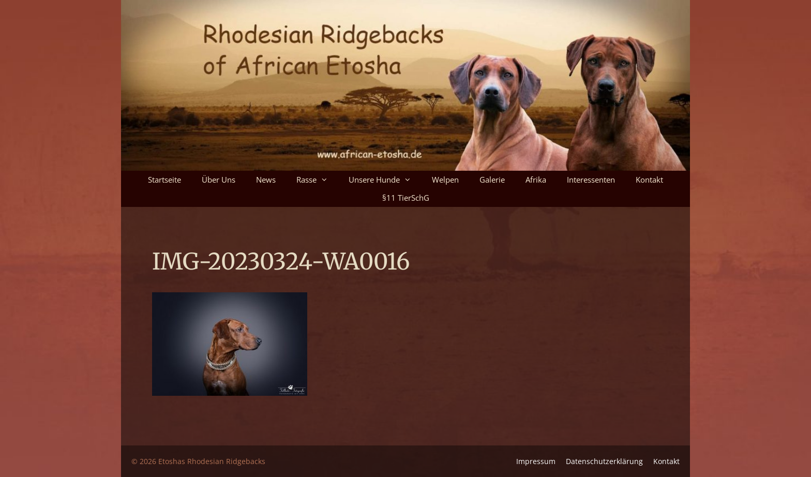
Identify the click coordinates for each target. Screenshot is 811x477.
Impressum (535, 461)
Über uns (218, 179)
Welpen (445, 179)
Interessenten (591, 179)
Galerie (492, 179)
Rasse (317, 180)
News (266, 179)
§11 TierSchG (405, 197)
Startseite (164, 179)
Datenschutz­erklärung (604, 461)
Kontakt (649, 179)
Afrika (535, 179)
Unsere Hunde (385, 180)
